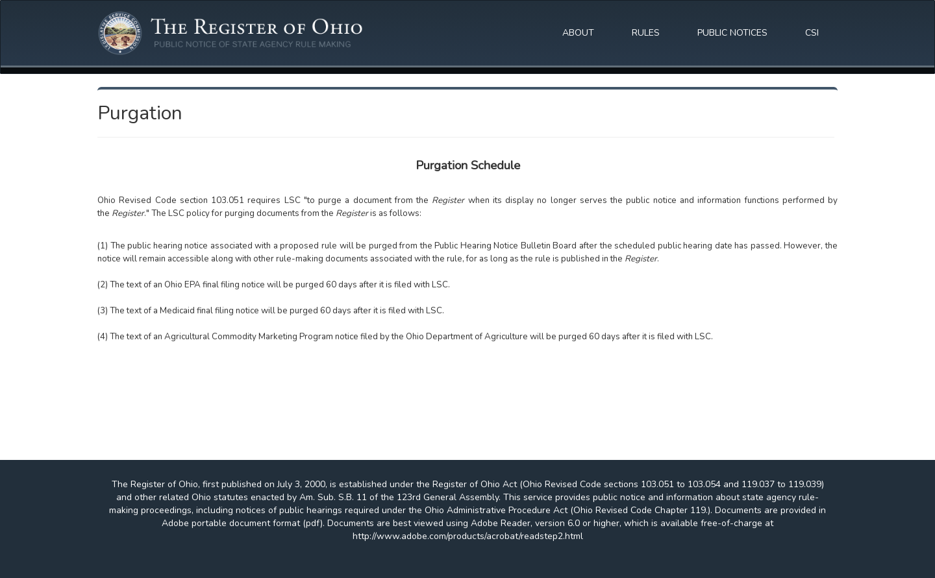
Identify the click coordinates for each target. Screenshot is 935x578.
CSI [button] (812, 33)
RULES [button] (646, 33)
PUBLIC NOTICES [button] (732, 33)
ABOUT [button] (578, 33)
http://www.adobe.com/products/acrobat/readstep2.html (468, 536)
